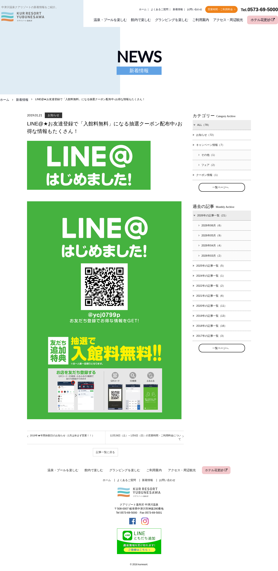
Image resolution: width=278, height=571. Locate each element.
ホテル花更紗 (263, 20)
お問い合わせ (194, 9)
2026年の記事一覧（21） (210, 215)
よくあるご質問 (159, 9)
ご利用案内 (200, 20)
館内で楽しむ (141, 20)
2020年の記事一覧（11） (210, 305)
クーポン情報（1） (206, 174)
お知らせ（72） (204, 134)
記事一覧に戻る (105, 452)
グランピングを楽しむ (171, 20)
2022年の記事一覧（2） (209, 285)
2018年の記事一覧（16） (210, 325)
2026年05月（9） (210, 235)
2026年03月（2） (210, 255)
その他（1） (207, 154)
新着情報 (178, 9)
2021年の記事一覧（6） (209, 295)
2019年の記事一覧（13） (210, 315)
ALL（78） (201, 124)
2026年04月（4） (210, 245)
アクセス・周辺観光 (228, 20)
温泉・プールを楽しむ (110, 20)
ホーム (143, 9)
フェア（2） (207, 164)
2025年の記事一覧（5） (209, 265)
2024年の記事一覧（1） (209, 275)
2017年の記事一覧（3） (209, 335)
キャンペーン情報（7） (209, 144)
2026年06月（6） (210, 225)
